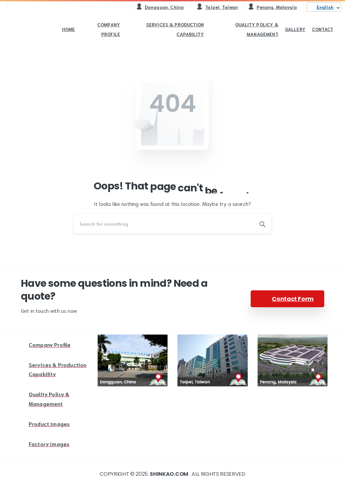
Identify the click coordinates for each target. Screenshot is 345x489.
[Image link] (133, 360)
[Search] (164, 224)
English (325, 7)
